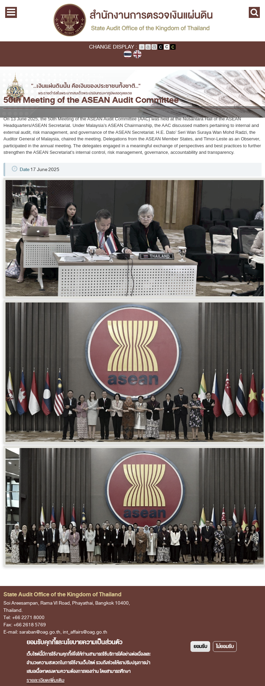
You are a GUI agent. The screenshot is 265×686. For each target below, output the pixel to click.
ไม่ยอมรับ (225, 646)
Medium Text (148, 47)
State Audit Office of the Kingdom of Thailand (132, 20)
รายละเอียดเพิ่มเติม (46, 680)
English (137, 54)
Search (254, 12)
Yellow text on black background (173, 47)
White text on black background (160, 47)
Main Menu (11, 12)
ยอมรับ (200, 646)
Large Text (154, 47)
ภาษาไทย (128, 54)
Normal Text (142, 47)
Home (8, 76)
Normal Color (166, 47)
